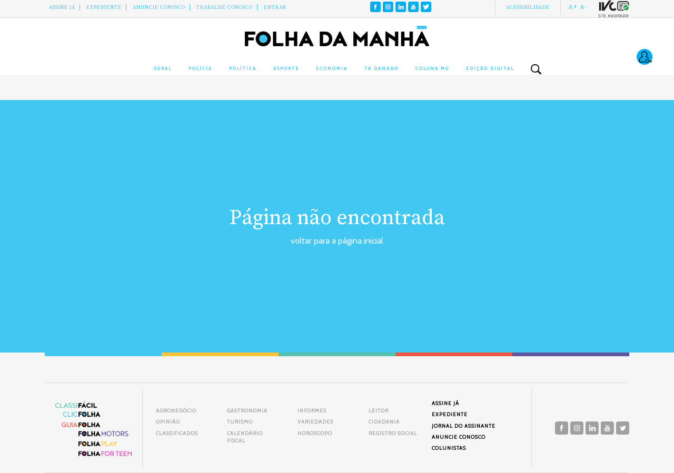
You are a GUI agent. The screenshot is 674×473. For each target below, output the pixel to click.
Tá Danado (381, 68)
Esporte (286, 68)
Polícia (200, 68)
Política (242, 68)
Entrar (275, 7)
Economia (332, 68)
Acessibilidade (528, 7)
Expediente (104, 7)
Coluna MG (432, 68)
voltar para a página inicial (337, 241)
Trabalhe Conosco (224, 7)
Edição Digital (490, 68)
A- (584, 7)
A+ (573, 7)
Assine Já (62, 7)
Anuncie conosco (159, 7)
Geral (163, 68)
